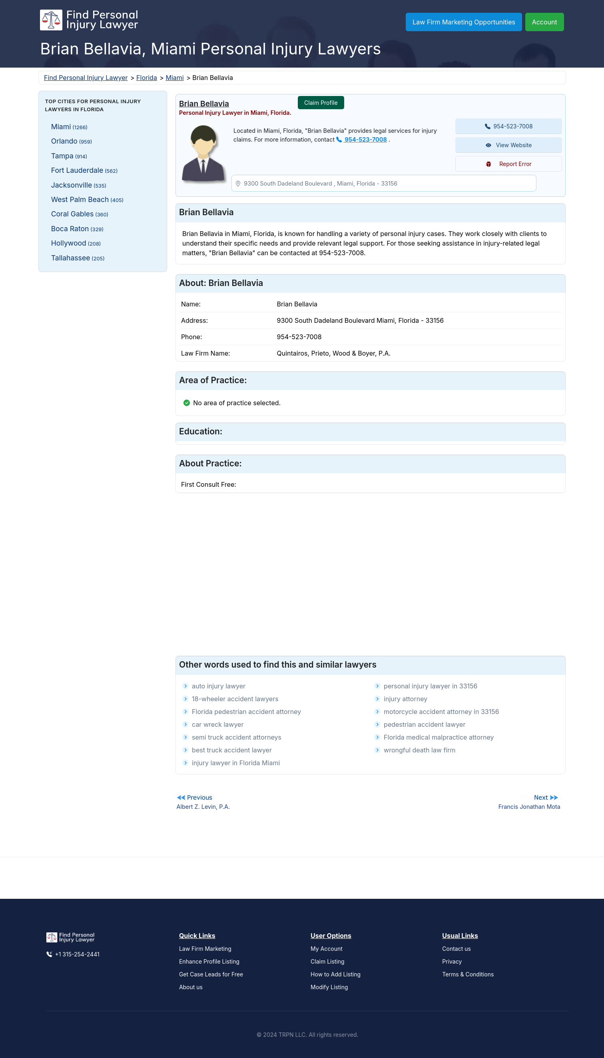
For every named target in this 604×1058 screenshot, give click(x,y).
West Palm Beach (87, 199)
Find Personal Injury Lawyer (86, 78)
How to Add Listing (336, 974)
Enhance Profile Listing (209, 961)
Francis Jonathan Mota (529, 806)
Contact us (456, 948)
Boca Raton (77, 228)
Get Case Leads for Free (211, 974)
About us (191, 987)
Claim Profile (321, 102)
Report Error (509, 163)
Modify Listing (329, 987)
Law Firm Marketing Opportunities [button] (464, 22)
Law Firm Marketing (205, 948)
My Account (327, 948)
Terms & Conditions (468, 974)
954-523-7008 (361, 139)
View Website (509, 145)
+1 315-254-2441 (73, 954)
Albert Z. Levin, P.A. (203, 806)
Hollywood (76, 243)
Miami (174, 78)
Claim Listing (328, 961)
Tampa (69, 156)
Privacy (452, 961)
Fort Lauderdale (84, 170)
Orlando (71, 141)
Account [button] (544, 22)
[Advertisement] (102, 328)
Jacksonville (79, 185)
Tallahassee (78, 258)
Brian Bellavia (204, 103)
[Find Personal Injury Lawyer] (89, 22)
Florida (146, 78)
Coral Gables (80, 214)
